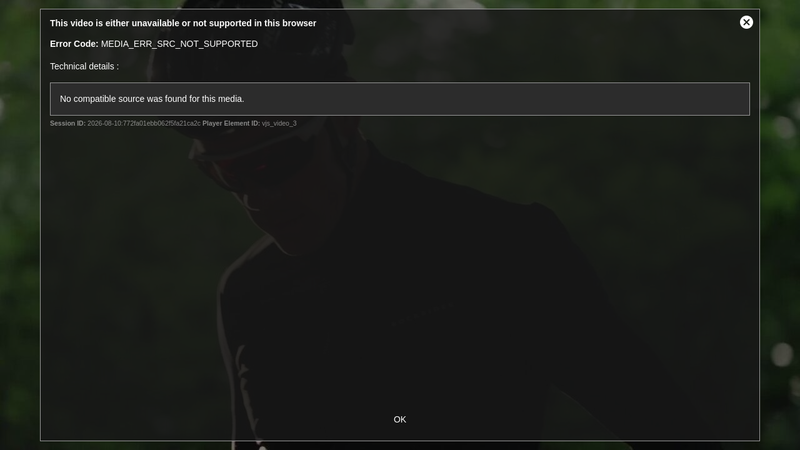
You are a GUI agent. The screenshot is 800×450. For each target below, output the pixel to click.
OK (400, 419)
